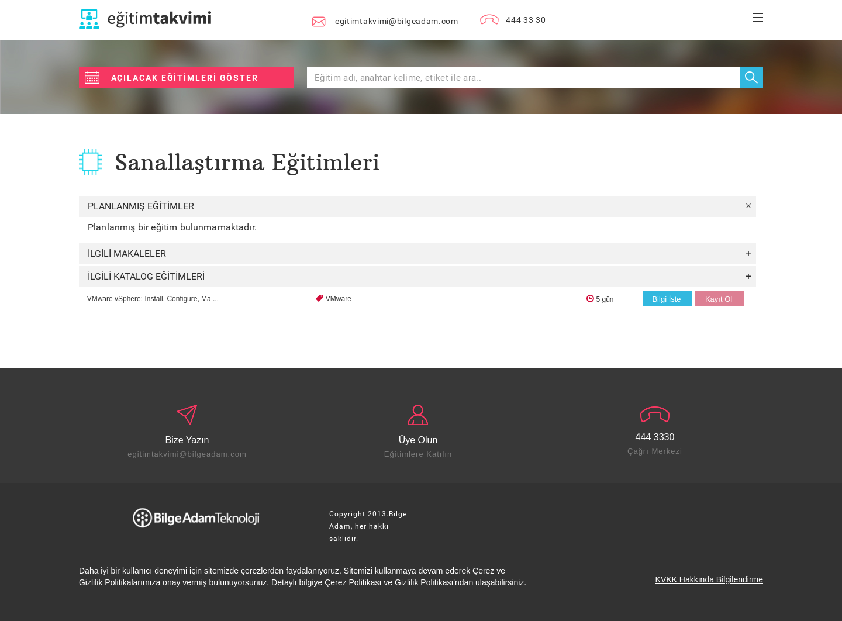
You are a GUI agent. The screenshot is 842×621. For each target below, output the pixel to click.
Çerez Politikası (353, 582)
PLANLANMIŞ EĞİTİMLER (419, 206)
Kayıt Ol (718, 299)
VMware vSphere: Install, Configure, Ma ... (153, 299)
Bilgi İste (666, 299)
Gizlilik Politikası (424, 582)
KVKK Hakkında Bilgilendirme (709, 579)
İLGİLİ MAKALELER (419, 253)
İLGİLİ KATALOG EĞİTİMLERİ (419, 276)
